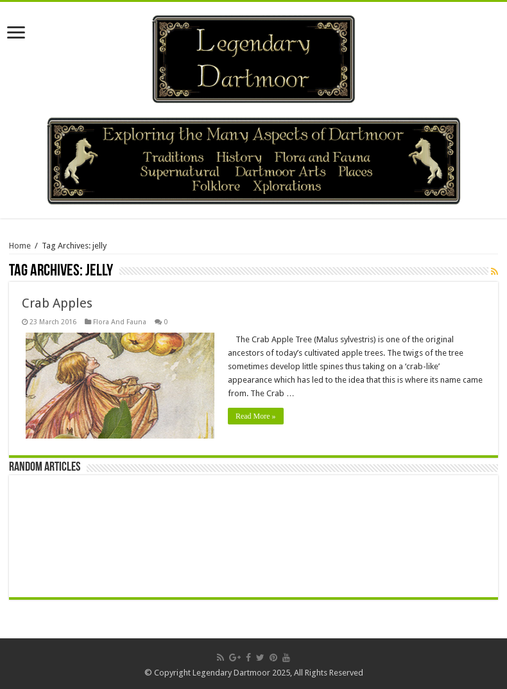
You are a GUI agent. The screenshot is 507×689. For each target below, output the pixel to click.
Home (20, 245)
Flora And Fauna (119, 322)
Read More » (256, 416)
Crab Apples (57, 303)
